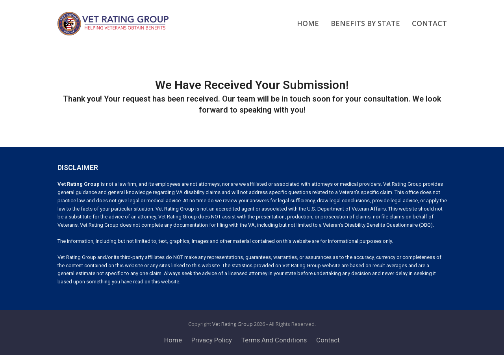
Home (173, 340)
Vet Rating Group (232, 323)
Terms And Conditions (274, 340)
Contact (328, 340)
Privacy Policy (211, 340)
